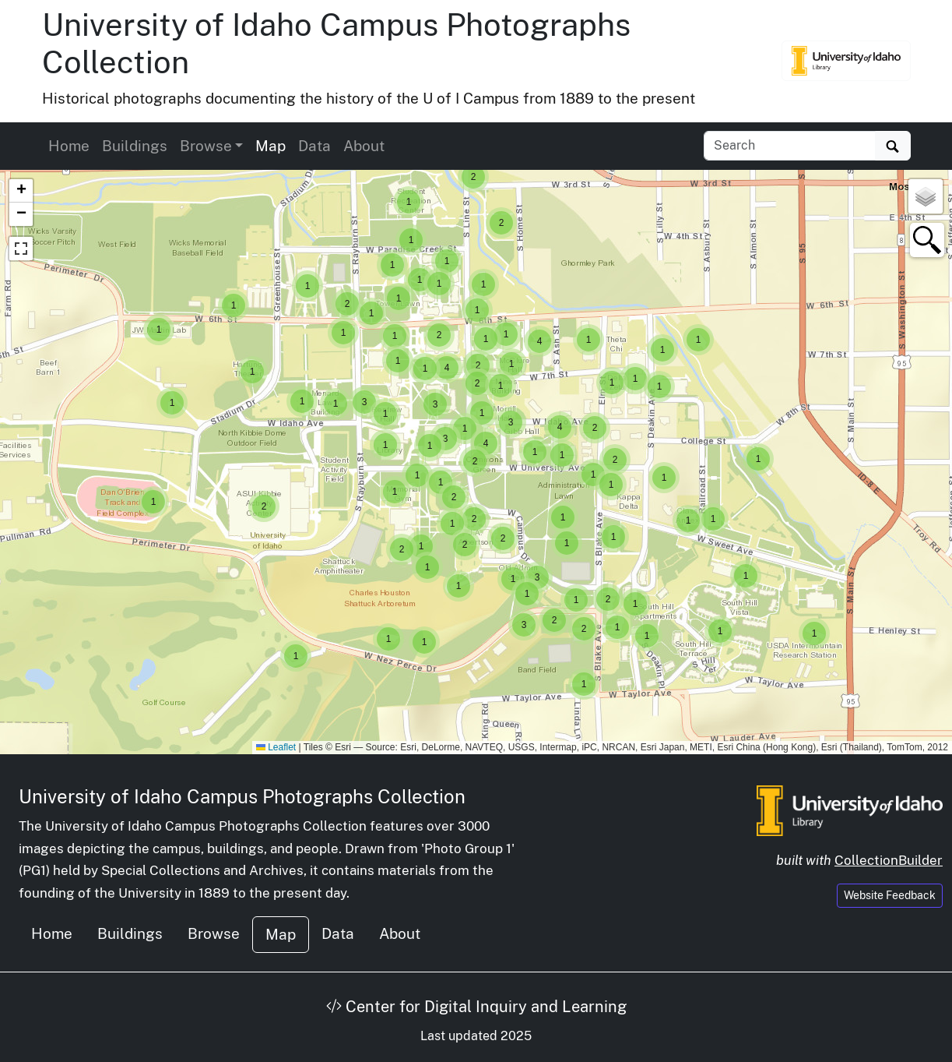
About (364, 145)
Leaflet (276, 747)
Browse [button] (206, 145)
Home (69, 145)
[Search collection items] (790, 146)
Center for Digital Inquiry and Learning (476, 1006)
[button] (814, 633)
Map (270, 145)
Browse (214, 933)
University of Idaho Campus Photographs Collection (242, 796)
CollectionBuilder (888, 860)
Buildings (134, 145)
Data (314, 145)
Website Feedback (890, 895)
